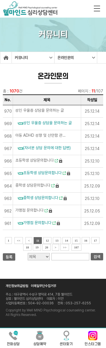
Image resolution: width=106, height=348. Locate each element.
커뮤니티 (21, 57)
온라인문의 (65, 57)
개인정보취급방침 (17, 286)
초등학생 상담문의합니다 (36, 160)
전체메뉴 (97, 8)
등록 (9, 257)
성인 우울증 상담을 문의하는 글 (39, 110)
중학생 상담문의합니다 (35, 185)
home (6, 57)
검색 (97, 256)
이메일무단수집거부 (43, 286)
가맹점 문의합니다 (31, 210)
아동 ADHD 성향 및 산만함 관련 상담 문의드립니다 (40, 135)
